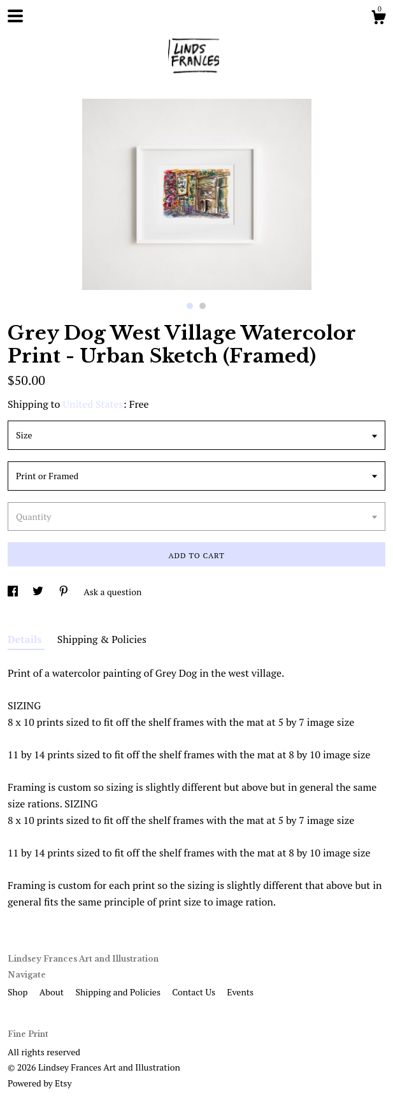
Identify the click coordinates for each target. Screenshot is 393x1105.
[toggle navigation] (15, 16)
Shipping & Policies (101, 639)
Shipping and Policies (118, 992)
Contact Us (194, 992)
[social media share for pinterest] (65, 592)
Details (26, 639)
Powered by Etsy (39, 1083)
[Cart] (378, 19)
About (52, 992)
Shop (19, 992)
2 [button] (202, 306)
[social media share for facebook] (14, 592)
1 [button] (190, 306)
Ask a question (112, 592)
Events (240, 992)
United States (92, 404)
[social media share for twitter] (38, 592)
